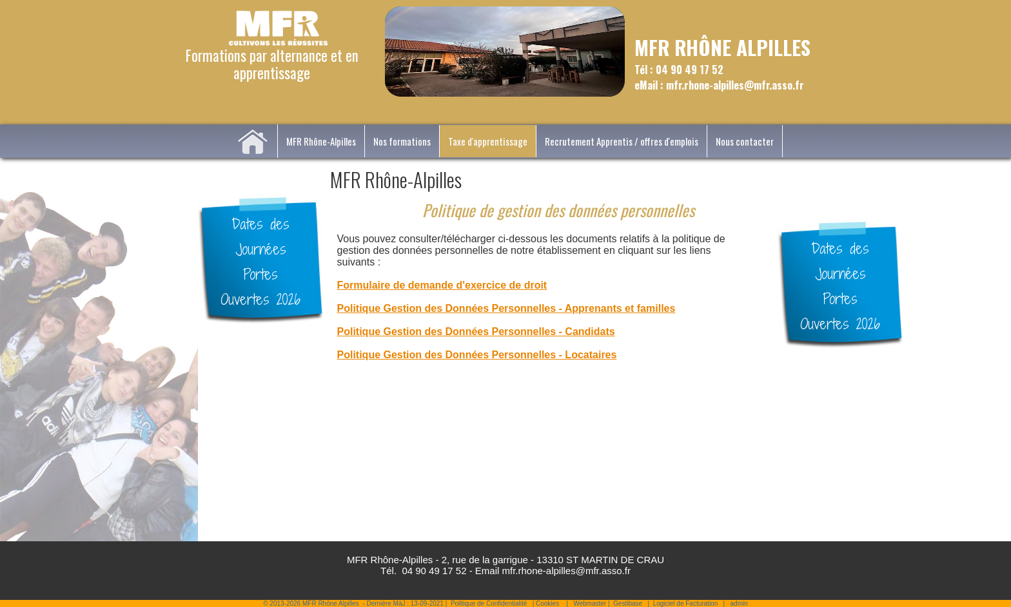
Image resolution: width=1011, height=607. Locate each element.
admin (739, 603)
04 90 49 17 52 (434, 570)
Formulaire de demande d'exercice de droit (442, 285)
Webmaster (589, 603)
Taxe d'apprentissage (487, 141)
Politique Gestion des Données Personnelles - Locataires (477, 354)
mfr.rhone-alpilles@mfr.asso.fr (566, 570)
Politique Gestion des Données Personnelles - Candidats (476, 331)
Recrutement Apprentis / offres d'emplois (621, 141)
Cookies (547, 603)
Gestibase (627, 603)
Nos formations (402, 141)
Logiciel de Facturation (685, 603)
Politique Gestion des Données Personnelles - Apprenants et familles (506, 308)
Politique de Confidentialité (489, 603)
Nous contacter (745, 141)
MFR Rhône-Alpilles (321, 141)
